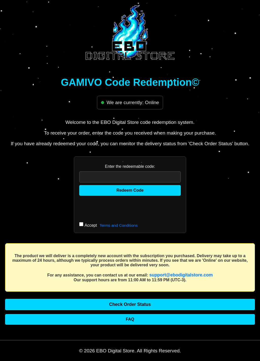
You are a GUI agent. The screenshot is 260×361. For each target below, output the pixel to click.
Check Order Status (130, 304)
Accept (111, 225)
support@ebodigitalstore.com (181, 274)
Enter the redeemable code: (130, 166)
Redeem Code (130, 190)
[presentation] (117, 208)
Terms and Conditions (119, 225)
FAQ (130, 319)
